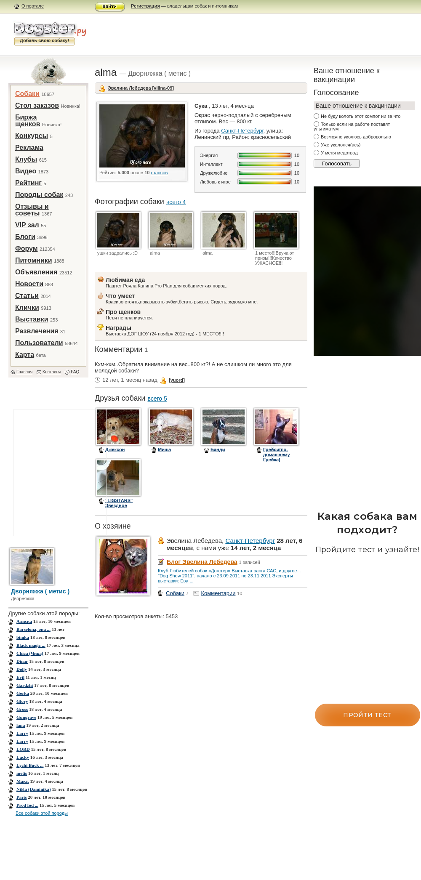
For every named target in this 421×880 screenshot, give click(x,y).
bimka (22, 637)
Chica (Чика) (29, 653)
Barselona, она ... (33, 629)
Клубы (26, 159)
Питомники (33, 260)
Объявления (36, 272)
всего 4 (176, 202)
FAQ (75, 372)
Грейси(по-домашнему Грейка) (276, 454)
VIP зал (27, 225)
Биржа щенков (27, 121)
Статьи (27, 295)
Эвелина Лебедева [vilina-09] (141, 87)
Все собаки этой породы (42, 813)
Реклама (29, 147)
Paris (21, 797)
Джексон (115, 449)
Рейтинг (28, 182)
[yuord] (177, 380)
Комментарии (218, 593)
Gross (22, 709)
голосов (159, 172)
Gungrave (26, 717)
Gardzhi (24, 685)
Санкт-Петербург (242, 131)
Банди (217, 449)
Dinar (22, 661)
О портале (32, 5)
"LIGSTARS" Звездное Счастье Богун (122, 505)
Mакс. (22, 781)
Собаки (27, 93)
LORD (23, 749)
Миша (164, 449)
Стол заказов (37, 105)
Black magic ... (30, 645)
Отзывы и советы (32, 210)
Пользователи (39, 342)
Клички (27, 307)
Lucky (22, 757)
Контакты (52, 372)
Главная (24, 372)
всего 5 (157, 398)
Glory (22, 701)
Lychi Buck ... (30, 765)
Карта (24, 354)
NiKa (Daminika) (33, 789)
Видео (25, 171)
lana (20, 725)
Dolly (21, 669)
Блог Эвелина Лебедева (202, 561)
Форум (26, 248)
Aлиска (24, 621)
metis (21, 773)
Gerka (22, 693)
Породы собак (39, 194)
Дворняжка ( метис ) (40, 591)
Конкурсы (31, 135)
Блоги (25, 236)
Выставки (31, 319)
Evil (20, 677)
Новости (29, 283)
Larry (22, 733)
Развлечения (37, 331)
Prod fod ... (27, 805)
